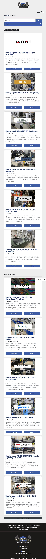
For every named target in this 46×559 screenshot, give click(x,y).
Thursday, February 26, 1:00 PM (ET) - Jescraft (19, 417)
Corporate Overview (18, 525)
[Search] (20, 20)
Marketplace (35, 527)
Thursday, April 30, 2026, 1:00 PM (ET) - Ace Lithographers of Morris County (19, 298)
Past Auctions (20, 527)
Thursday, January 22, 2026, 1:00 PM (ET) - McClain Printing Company (21, 497)
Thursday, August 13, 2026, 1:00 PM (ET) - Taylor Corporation (20, 53)
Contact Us (13, 69)
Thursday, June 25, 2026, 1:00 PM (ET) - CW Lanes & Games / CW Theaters (21, 210)
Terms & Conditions (23, 529)
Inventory (9, 525)
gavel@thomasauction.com (23, 553)
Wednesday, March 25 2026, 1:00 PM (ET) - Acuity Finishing (20, 338)
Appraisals (28, 527)
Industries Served (28, 525)
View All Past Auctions (23, 518)
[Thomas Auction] (23, 539)
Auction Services (12, 527)
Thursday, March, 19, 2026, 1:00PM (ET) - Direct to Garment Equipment (21, 378)
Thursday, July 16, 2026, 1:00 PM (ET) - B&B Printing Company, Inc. (21, 170)
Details (32, 69)
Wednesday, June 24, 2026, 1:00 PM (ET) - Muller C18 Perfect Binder (21, 250)
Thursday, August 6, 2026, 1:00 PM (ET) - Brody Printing (22, 93)
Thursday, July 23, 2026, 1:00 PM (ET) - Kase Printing (21, 131)
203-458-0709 (23, 548)
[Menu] (38, 12)
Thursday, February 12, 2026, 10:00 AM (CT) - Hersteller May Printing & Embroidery (22, 457)
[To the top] (41, 279)
